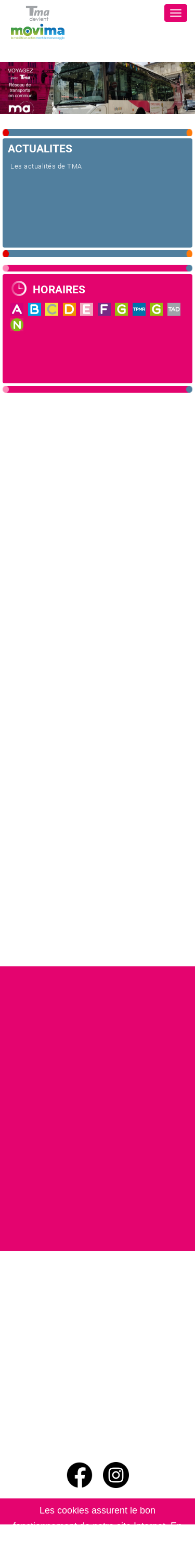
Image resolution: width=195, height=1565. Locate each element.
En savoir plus (120, 1557)
